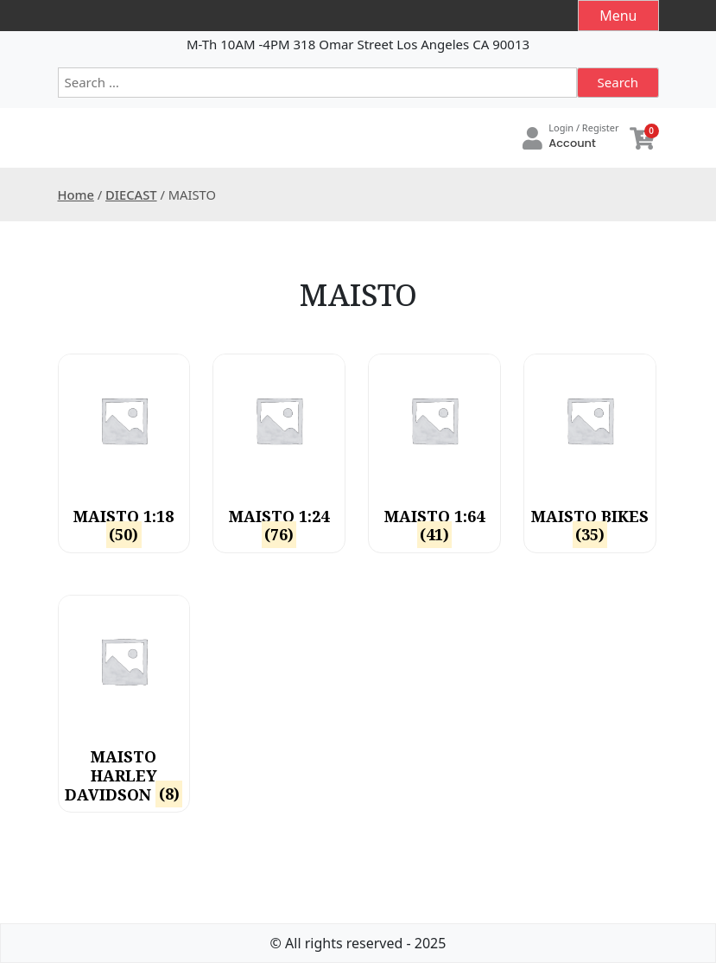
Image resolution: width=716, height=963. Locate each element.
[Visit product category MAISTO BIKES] (589, 453)
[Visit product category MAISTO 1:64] (434, 453)
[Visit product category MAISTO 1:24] (278, 453)
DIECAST (131, 194)
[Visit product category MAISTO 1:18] (124, 453)
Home (76, 194)
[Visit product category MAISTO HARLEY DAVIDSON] (124, 704)
